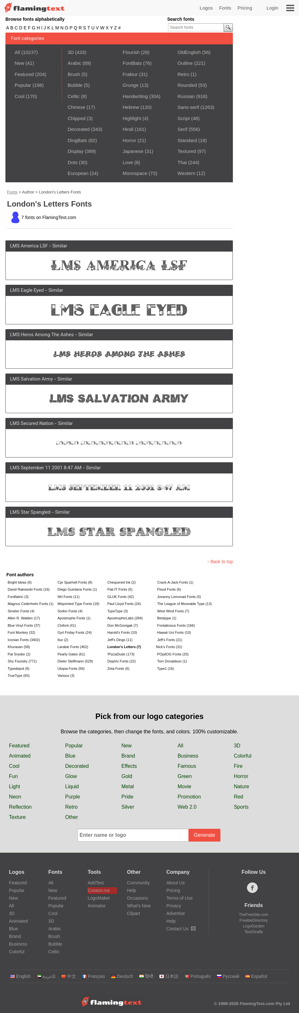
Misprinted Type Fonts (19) (78, 604)
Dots (73, 162)
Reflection (20, 807)
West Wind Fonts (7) (173, 611)
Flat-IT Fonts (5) (120, 589)
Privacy (173, 905)
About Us (175, 882)
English (20, 976)
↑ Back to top (220, 561)
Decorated (79, 129)
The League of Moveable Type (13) (181, 604)
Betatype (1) (166, 618)
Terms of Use (179, 898)
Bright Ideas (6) (20, 582)
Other (71, 817)
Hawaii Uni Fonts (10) (174, 632)
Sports (241, 807)
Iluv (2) (62, 640)
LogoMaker (99, 898)
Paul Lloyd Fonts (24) (124, 604)
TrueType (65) (19, 675)
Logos (206, 8)
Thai (182, 162)
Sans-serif (188, 107)
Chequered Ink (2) (121, 582)
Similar (59, 246)
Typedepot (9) (18, 668)
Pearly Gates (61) (71, 654)
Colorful (242, 756)
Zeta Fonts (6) (118, 668)
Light (14, 786)
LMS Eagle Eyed (27, 290)
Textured (187, 151)
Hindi (128, 129)
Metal (127, 786)
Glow (71, 776)
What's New (139, 905)
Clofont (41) (66, 625)
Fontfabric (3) (18, 597)
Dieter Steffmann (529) (75, 661)
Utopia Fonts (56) (71, 668)
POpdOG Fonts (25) (172, 654)
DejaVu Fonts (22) (121, 661)
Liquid (72, 786)
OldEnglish (189, 52)
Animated (20, 756)
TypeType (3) (117, 611)
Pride (127, 796)
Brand (128, 756)
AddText (96, 882)
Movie (184, 786)
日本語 (169, 976)
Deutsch (122, 976)
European (78, 173)
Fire (238, 766)
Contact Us (180, 928)
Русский (228, 976)
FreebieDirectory (254, 920)
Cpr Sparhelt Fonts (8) (74, 582)
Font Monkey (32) (21, 632)
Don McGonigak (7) (122, 625)
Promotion (189, 796)
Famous (187, 766)
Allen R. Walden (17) (24, 618)
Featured (24, 74)
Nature (241, 786)
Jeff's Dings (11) (120, 640)
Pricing (244, 8)
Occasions (137, 898)
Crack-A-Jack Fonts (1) (175, 582)
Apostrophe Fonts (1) (73, 618)
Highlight (132, 118)
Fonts (225, 8)
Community (138, 882)
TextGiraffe (253, 932)
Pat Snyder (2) (19, 654)
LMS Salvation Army (31, 379)
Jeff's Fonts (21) (169, 640)
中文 (68, 976)
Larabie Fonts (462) (72, 647)
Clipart (133, 913)
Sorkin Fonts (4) (69, 611)
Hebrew (131, 107)
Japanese (133, 151)
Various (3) (65, 675)
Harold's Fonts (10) (122, 632)
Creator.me (99, 890)
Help (131, 890)
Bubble (75, 85)
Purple (72, 796)
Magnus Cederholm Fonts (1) (30, 604)
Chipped (77, 118)
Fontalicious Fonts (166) (176, 625)
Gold (126, 776)
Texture (17, 817)
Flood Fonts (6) (169, 589)
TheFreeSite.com (253, 914)
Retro (183, 74)
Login (272, 8)
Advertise (175, 913)
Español (256, 976)
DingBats (77, 140)
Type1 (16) (165, 668)
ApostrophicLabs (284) (125, 618)
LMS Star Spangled (30, 512)
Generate (204, 835)
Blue (70, 756)
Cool (20, 96)
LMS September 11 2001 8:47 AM (45, 468)
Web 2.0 (187, 807)
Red (238, 796)
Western (186, 173)
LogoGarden (253, 926)
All (17, 52)
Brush (74, 74)
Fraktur (130, 74)
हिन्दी (146, 976)
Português (197, 976)
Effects (129, 766)
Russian (186, 96)
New (19, 63)
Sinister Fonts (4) (21, 611)
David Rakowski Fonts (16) (29, 589)
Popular (23, 85)
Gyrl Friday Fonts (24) (74, 632)
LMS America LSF (29, 246)
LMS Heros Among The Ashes (41, 334)
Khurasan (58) (19, 647)
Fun (13, 776)
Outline (185, 63)
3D (71, 52)
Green (185, 776)
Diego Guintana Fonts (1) (77, 589)
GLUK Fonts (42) (120, 597)
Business (188, 756)
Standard (187, 140)
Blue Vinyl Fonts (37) (24, 625)
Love (128, 162)
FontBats (132, 63)
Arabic (74, 63)
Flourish (131, 52)
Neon (15, 796)
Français (93, 976)
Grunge (131, 85)
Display (75, 151)
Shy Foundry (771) (22, 661)
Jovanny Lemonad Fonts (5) (179, 597)
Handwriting (135, 96)
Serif (183, 129)
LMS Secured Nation (31, 423)
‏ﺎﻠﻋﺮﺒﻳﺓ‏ (45, 976)
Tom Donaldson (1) (172, 661)
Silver (127, 807)
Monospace (135, 173)
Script (184, 118)
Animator (96, 905)
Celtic (74, 96)
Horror (129, 140)
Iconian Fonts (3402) (24, 640)
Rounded (187, 85)
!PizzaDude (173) (120, 654)
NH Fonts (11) (68, 597)
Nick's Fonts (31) (169, 647)
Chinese (76, 107)
